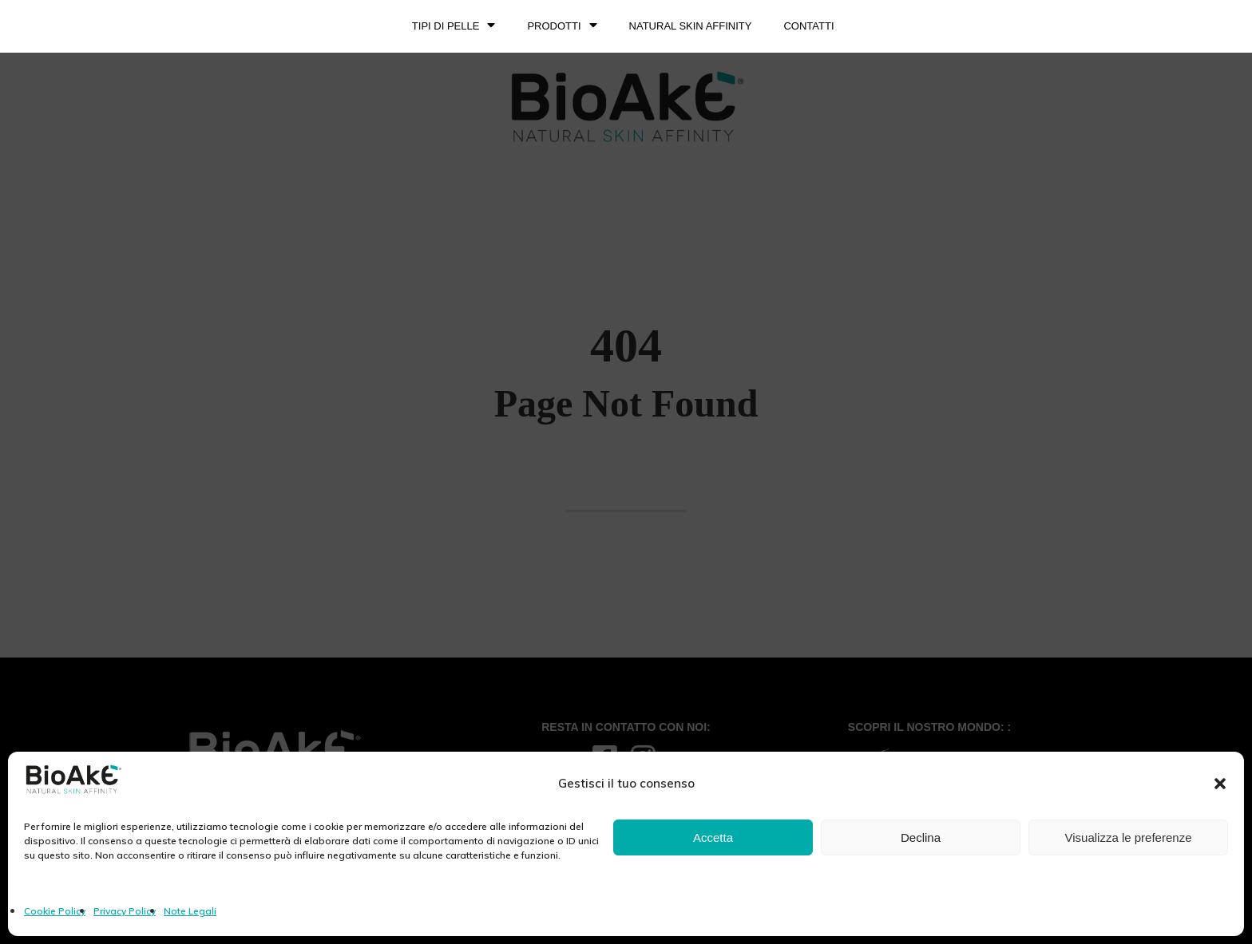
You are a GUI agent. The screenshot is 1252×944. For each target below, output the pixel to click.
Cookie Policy (54, 911)
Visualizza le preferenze (1128, 837)
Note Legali (190, 911)
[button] (1220, 784)
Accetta (713, 837)
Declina (921, 837)
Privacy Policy (124, 911)
